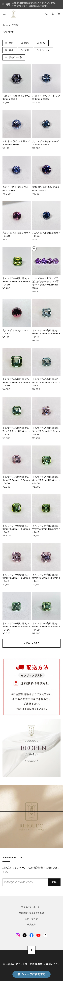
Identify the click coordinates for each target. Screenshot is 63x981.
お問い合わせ (31, 919)
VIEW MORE (31, 643)
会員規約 (31, 925)
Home (5, 25)
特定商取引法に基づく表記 (31, 913)
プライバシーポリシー (31, 907)
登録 (54, 882)
